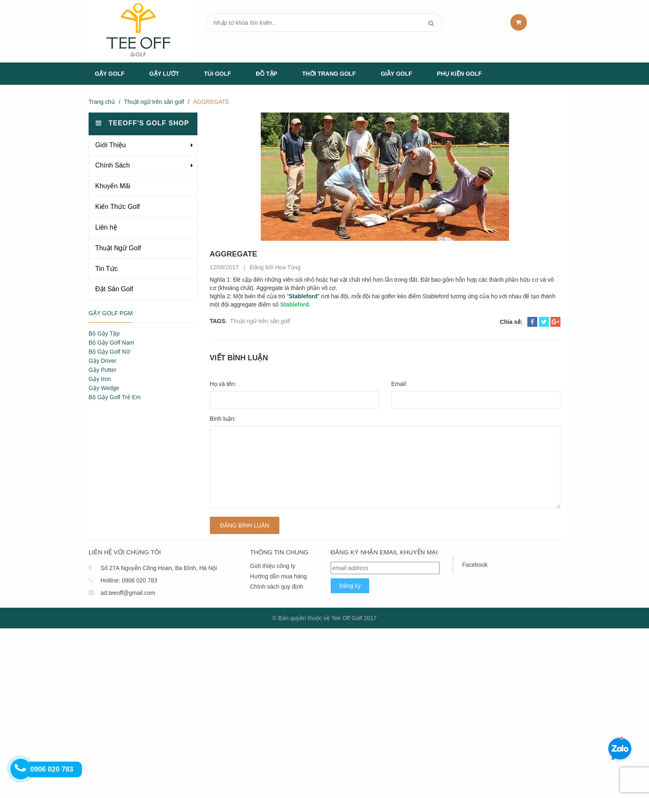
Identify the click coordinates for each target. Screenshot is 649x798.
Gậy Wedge (104, 388)
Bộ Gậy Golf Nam (111, 342)
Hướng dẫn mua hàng (278, 576)
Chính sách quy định (276, 586)
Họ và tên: (223, 384)
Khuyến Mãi (112, 185)
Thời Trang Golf (329, 73)
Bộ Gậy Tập (104, 333)
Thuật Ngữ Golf (118, 248)
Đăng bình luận (244, 525)
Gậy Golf (110, 73)
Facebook (475, 564)
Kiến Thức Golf (117, 206)
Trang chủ (102, 101)
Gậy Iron (100, 379)
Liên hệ (106, 227)
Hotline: (110, 580)
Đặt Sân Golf (114, 288)
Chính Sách (112, 165)
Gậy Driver (102, 360)
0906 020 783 (139, 580)
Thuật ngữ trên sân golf (154, 101)
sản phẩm (549, 22)
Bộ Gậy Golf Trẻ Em (115, 397)
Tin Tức (106, 268)
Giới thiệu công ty (273, 566)
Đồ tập (266, 73)
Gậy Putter (102, 370)
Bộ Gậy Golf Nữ (109, 351)
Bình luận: (223, 418)
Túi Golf (217, 73)
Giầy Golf (396, 73)
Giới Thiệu (110, 145)
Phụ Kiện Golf (459, 73)
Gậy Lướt (164, 73)
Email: (399, 384)
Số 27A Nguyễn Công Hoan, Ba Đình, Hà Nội (159, 568)
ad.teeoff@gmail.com (128, 593)
